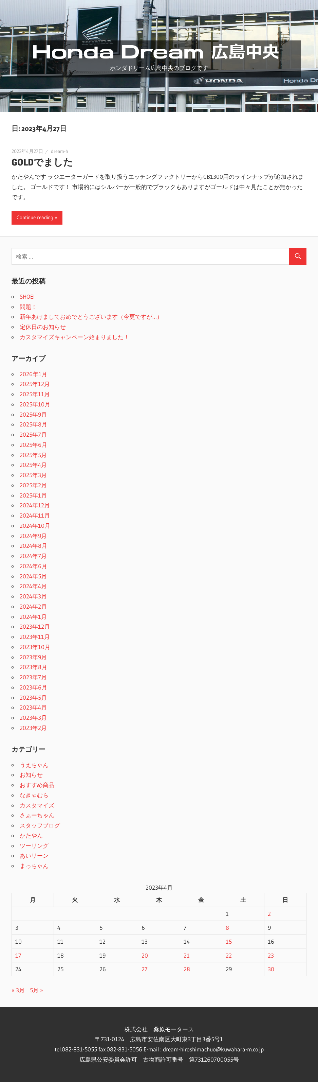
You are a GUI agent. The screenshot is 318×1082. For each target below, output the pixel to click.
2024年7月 (33, 555)
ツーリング (34, 845)
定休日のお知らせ (43, 326)
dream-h (59, 151)
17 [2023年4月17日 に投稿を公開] (18, 955)
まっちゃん (34, 865)
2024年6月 (33, 566)
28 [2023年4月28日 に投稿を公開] (187, 969)
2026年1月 (33, 374)
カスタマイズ (37, 805)
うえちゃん (34, 764)
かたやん (31, 835)
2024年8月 (33, 545)
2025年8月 (33, 424)
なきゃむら (34, 795)
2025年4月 (33, 464)
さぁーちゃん (37, 815)
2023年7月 (33, 677)
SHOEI (27, 296)
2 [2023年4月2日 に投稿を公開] (269, 913)
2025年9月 (33, 414)
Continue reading (35, 217)
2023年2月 (33, 727)
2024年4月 (33, 586)
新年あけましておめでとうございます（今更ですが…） (91, 316)
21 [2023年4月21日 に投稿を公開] (187, 955)
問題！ (28, 306)
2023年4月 (33, 707)
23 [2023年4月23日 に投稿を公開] (271, 955)
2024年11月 (35, 515)
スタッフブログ (40, 825)
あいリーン (34, 855)
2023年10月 (35, 646)
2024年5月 (33, 576)
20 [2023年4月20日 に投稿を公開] (145, 955)
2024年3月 (33, 596)
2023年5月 (33, 697)
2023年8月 (33, 666)
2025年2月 (33, 485)
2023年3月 (33, 717)
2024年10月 (35, 525)
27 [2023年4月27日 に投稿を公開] (145, 969)
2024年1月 (33, 616)
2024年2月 (33, 606)
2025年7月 (33, 434)
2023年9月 (33, 657)
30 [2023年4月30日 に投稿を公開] (271, 969)
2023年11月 (35, 636)
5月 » (36, 990)
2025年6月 (33, 444)
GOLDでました (42, 162)
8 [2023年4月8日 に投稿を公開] (227, 927)
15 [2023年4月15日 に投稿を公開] (229, 941)
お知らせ (31, 774)
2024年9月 (33, 535)
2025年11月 (35, 394)
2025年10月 (35, 404)
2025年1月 (33, 495)
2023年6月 (33, 687)
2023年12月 (35, 626)
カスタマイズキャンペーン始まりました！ (74, 337)
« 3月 (18, 990)
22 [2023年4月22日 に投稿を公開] (229, 955)
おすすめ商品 (37, 784)
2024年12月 (35, 505)
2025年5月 (33, 454)
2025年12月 (35, 383)
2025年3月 (33, 474)
